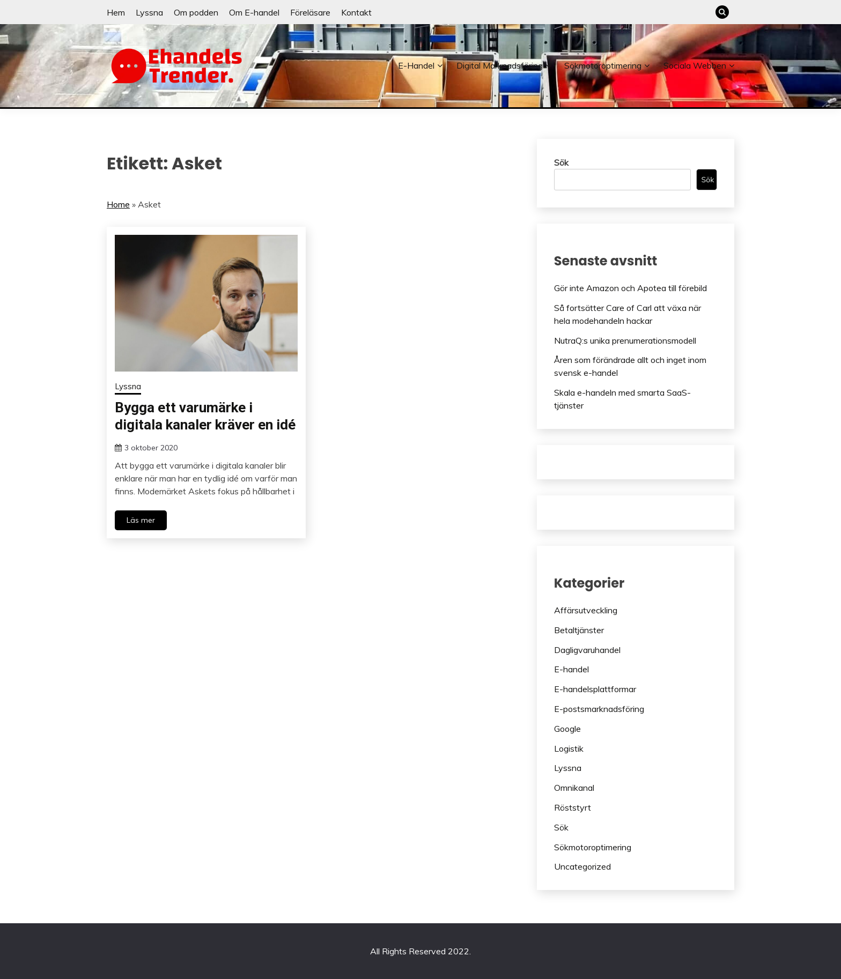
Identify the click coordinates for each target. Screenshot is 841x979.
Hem (116, 12)
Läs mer (141, 520)
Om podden (196, 12)
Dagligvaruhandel (587, 649)
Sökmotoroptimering (602, 65)
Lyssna (149, 12)
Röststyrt (572, 807)
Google (567, 728)
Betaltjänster (579, 630)
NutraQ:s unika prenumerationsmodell (625, 340)
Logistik (569, 748)
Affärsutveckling (585, 610)
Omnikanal (574, 787)
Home (118, 204)
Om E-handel (254, 12)
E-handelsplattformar (595, 689)
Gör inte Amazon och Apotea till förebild (630, 288)
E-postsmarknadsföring (599, 708)
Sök (561, 162)
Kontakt (356, 12)
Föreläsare (310, 12)
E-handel (416, 65)
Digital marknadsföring (499, 65)
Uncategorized (582, 866)
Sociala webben (694, 65)
